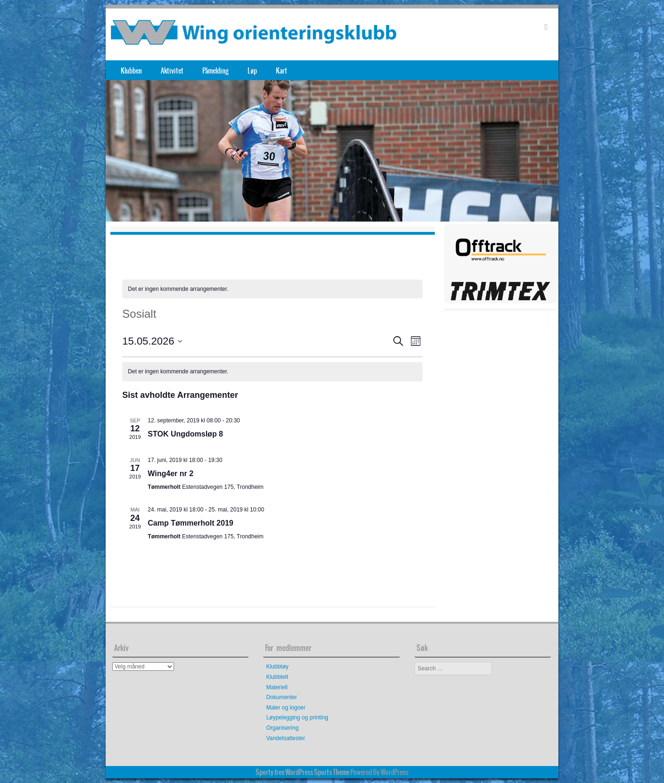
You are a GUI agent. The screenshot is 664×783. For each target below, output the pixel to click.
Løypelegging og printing (297, 717)
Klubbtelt (277, 677)
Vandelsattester (285, 738)
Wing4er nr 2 (170, 474)
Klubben (131, 71)
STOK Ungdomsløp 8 (185, 434)
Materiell (276, 687)
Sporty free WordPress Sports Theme (302, 772)
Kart (281, 71)
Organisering (282, 728)
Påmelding (215, 71)
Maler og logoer (285, 707)
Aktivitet (172, 71)
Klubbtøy (277, 666)
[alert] (272, 289)
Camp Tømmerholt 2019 (190, 523)
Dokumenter (281, 697)
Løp (252, 71)
